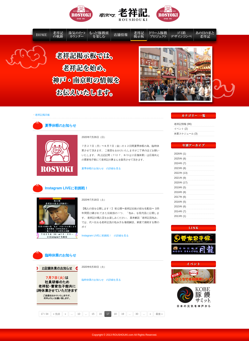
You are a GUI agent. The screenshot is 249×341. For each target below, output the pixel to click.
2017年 (178, 196)
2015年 (178, 206)
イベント (179, 128)
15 (93, 314)
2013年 (178, 216)
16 (100, 314)
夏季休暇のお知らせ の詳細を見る (101, 168)
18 (115, 314)
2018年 (178, 192)
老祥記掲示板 (42, 114)
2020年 (178, 182)
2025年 (178, 158)
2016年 (178, 201)
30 (137, 314)
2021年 (178, 177)
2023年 (178, 168)
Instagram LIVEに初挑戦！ (66, 188)
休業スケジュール (184, 133)
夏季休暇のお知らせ (60, 125)
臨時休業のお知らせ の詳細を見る (101, 279)
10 (79, 314)
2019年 (178, 187)
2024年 (178, 163)
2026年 (178, 153)
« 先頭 (56, 314)
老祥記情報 (180, 124)
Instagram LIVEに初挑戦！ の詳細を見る (105, 235)
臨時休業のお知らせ (60, 255)
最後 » (159, 314)
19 (122, 314)
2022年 (178, 173)
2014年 (178, 211)
